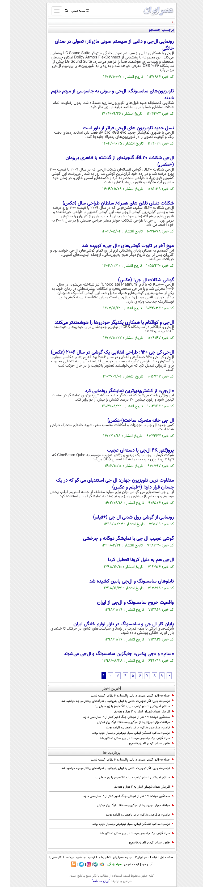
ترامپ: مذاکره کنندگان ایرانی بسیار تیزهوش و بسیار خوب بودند (123, 733)
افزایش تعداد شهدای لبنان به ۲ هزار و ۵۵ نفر (134, 711)
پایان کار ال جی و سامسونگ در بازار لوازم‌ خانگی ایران (113, 624)
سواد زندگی (104, 864)
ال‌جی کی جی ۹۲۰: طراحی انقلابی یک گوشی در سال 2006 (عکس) (102, 352)
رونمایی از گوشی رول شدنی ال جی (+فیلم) (123, 517)
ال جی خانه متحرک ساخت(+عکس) (130, 421)
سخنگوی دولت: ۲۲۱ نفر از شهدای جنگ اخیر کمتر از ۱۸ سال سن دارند (118, 717)
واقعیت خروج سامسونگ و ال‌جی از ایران (125, 602)
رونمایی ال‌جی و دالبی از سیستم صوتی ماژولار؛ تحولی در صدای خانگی (104, 45)
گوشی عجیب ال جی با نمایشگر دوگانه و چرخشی (118, 538)
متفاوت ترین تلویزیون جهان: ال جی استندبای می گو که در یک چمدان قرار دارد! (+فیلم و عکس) (105, 484)
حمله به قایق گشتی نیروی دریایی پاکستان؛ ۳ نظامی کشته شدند (122, 695)
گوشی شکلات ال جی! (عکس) (136, 280)
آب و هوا (137, 864)
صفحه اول (156, 857)
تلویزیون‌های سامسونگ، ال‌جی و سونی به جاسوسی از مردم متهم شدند (102, 95)
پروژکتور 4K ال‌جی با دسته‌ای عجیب (130, 450)
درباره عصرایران (112, 857)
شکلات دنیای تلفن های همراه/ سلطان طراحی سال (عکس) (108, 203)
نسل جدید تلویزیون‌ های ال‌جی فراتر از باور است (118, 128)
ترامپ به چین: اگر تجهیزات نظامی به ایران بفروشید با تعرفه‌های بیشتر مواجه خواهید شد (107, 701)
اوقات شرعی (121, 864)
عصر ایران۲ (132, 857)
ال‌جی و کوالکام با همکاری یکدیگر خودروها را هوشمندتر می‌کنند (104, 322)
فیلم (144, 857)
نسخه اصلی (70, 11)
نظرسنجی (46, 857)
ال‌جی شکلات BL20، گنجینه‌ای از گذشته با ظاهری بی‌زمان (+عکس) (109, 161)
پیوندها (59, 857)
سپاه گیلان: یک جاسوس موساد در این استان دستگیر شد (127, 738)
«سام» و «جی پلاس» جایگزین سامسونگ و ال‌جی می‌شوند (109, 654)
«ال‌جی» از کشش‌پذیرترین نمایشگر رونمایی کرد (119, 391)
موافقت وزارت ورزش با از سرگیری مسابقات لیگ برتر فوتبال (125, 722)
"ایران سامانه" (91, 881)
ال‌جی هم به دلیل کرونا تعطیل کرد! (131, 560)
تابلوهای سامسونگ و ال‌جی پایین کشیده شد (121, 581)
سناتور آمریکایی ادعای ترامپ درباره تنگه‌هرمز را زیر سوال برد (124, 706)
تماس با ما (94, 857)
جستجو (70, 857)
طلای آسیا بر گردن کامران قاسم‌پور (140, 743)
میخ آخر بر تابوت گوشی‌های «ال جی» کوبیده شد (118, 246)
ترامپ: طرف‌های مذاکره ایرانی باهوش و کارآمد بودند (130, 727)
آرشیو (81, 857)
